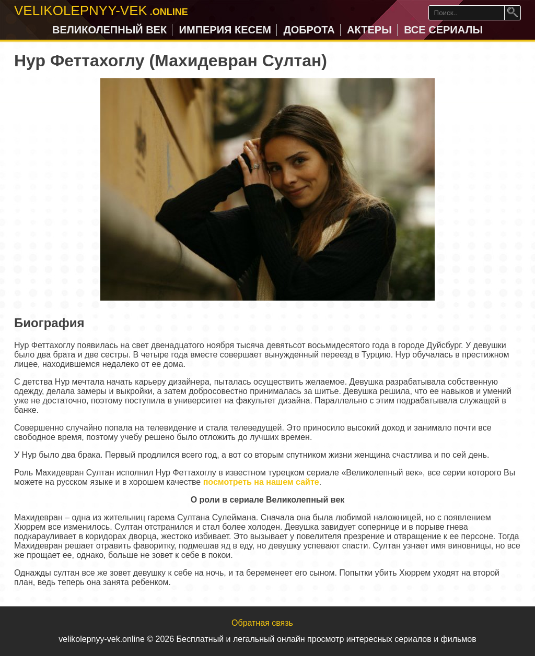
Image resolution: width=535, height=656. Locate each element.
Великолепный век (109, 29)
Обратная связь (262, 622)
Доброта (308, 29)
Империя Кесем (225, 29)
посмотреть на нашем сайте (261, 482)
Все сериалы (443, 29)
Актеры (369, 29)
